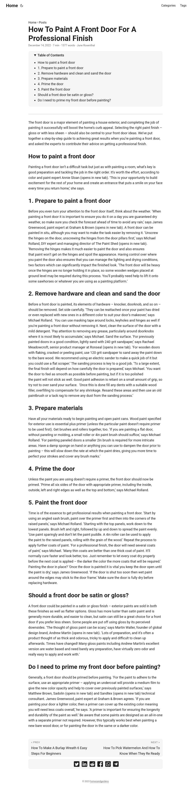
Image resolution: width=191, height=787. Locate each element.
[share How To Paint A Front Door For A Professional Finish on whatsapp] (108, 765)
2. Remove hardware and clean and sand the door (74, 73)
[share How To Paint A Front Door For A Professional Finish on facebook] (100, 765)
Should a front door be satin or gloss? (65, 95)
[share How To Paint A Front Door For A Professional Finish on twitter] (76, 765)
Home (12, 5)
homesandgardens (99, 781)
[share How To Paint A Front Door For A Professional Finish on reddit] (92, 765)
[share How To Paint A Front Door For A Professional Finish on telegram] (116, 765)
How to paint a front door (56, 62)
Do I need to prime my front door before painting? (74, 100)
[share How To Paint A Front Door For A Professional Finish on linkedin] (84, 765)
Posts (43, 22)
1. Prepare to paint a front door (60, 68)
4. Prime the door (50, 84)
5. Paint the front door (54, 89)
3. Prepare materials (53, 78)
